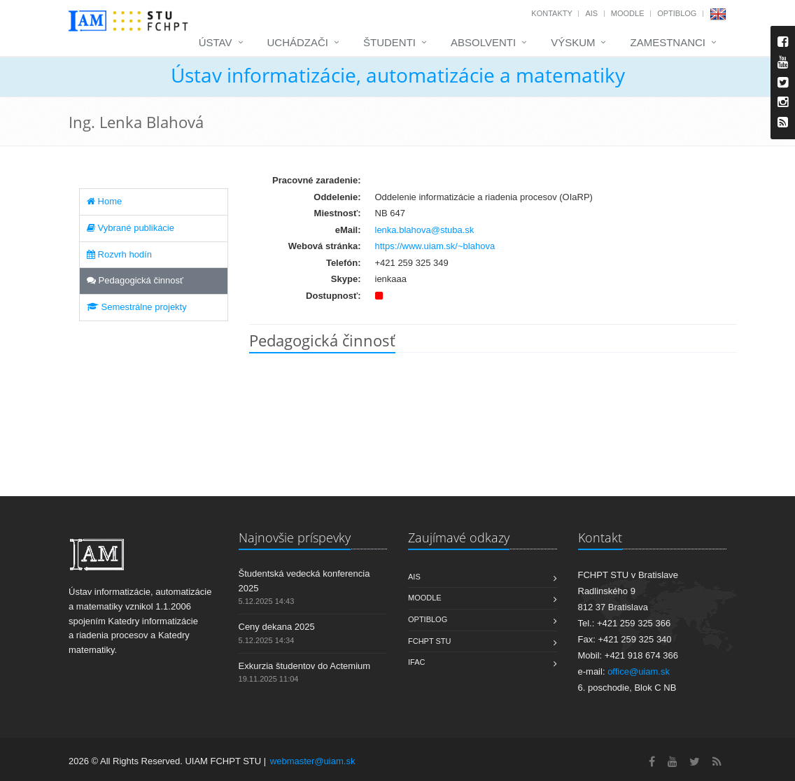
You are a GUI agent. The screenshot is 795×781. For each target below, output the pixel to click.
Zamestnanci (667, 42)
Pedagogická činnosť (135, 280)
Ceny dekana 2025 (277, 626)
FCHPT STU (429, 641)
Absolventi (483, 42)
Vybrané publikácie (130, 228)
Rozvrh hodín (119, 254)
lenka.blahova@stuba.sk (424, 230)
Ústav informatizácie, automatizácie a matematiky (398, 75)
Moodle (628, 13)
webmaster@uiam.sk (313, 761)
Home (104, 201)
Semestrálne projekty (137, 307)
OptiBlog (676, 13)
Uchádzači (298, 42)
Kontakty (551, 13)
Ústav (215, 42)
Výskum (573, 42)
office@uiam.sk (638, 671)
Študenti (389, 42)
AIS (591, 13)
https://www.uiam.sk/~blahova (435, 246)
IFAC (416, 662)
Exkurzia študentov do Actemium (305, 666)
